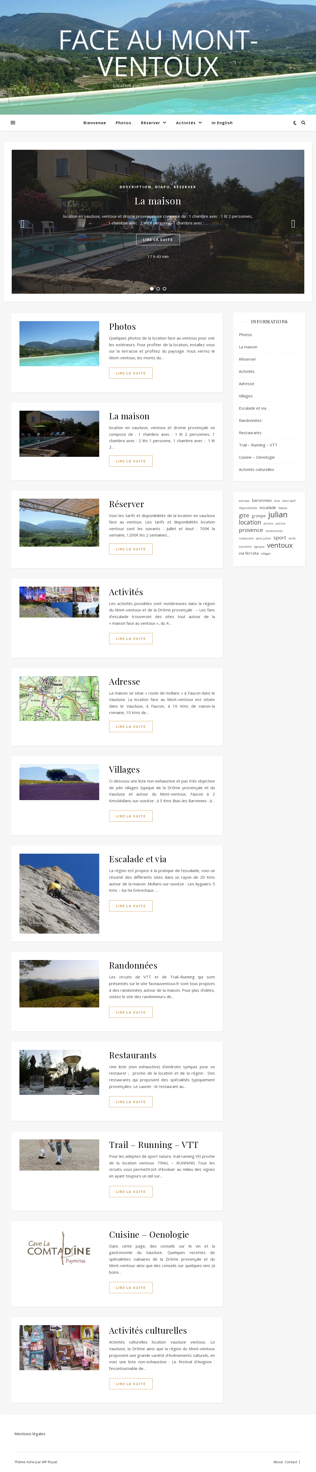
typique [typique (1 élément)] (259, 547)
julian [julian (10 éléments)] (278, 514)
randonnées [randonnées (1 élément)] (273, 531)
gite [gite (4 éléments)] (244, 515)
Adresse (124, 681)
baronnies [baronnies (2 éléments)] (262, 500)
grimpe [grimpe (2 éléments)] (259, 515)
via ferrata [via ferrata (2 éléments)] (249, 553)
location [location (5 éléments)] (250, 522)
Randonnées (133, 965)
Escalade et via (138, 858)
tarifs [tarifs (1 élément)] (292, 538)
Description (136, 186)
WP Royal (49, 1461)
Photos (123, 122)
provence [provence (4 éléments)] (251, 530)
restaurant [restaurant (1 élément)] (246, 538)
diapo (162, 186)
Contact (291, 1461)
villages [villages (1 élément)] (266, 553)
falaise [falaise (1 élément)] (282, 508)
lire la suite (158, 239)
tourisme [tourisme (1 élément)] (245, 547)
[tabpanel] (158, 222)
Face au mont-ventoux (158, 52)
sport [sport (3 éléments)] (279, 537)
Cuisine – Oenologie (149, 1234)
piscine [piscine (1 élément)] (280, 523)
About (278, 1461)
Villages (124, 769)
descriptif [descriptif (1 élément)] (289, 501)
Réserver (150, 122)
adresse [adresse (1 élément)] (244, 501)
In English (222, 122)
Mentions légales (29, 1433)
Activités (186, 122)
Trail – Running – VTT (154, 1144)
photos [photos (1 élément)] (268, 523)
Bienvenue (95, 122)
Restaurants (133, 1054)
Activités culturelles (148, 1330)
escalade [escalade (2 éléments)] (268, 507)
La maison (158, 200)
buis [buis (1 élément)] (277, 501)
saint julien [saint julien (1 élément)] (263, 538)
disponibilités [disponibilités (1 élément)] (248, 508)
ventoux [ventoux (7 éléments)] (280, 545)
